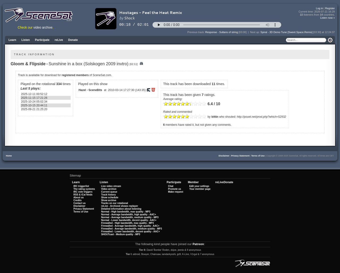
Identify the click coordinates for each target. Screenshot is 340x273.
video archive (43, 27)
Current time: (317, 11)
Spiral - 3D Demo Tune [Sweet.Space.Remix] (286, 32)
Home (9, 156)
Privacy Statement (240, 156)
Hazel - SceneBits (90, 90)
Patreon (198, 244)
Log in (319, 8)
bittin (215, 116)
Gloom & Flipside (28, 63)
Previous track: (196, 32)
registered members (75, 75)
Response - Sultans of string (221, 32)
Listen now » (327, 17)
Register (330, 8)
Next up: (255, 32)
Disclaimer (224, 156)
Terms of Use (257, 156)
